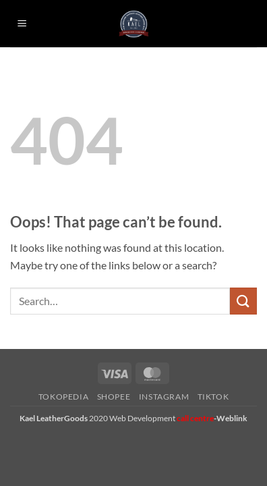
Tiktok (213, 397)
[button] (22, 24)
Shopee (114, 397)
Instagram (164, 397)
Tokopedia (63, 397)
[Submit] (243, 301)
